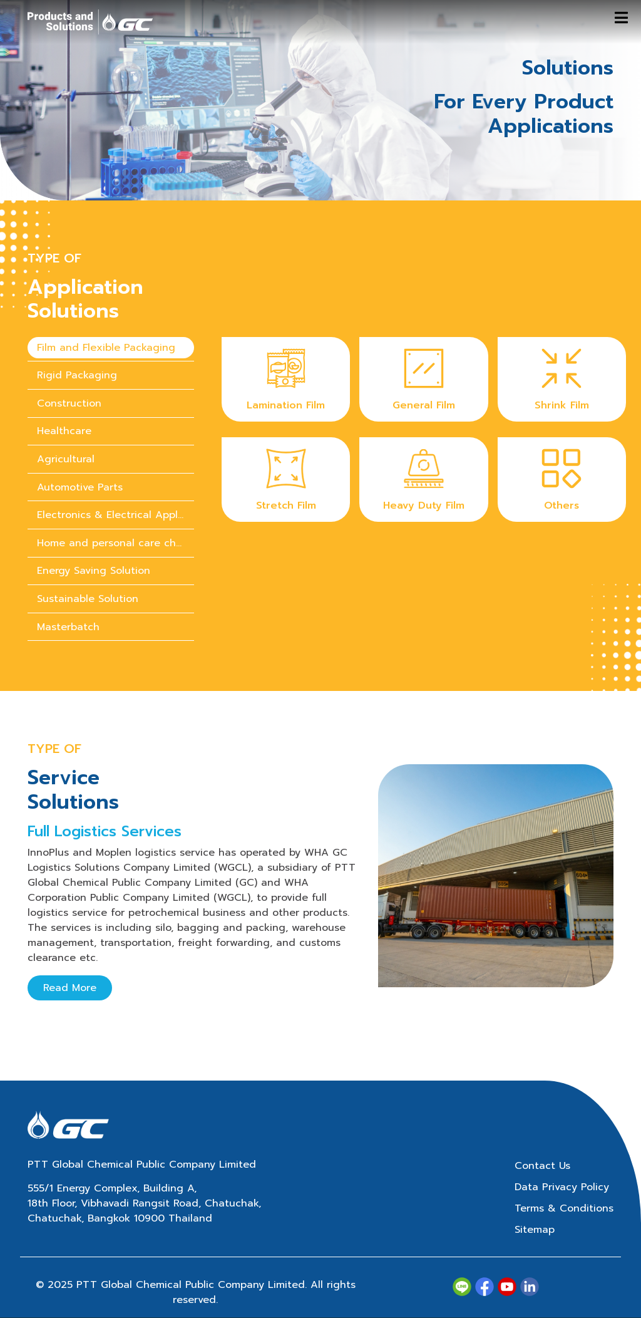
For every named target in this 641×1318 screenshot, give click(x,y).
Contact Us (542, 1165)
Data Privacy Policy (562, 1187)
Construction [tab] (69, 403)
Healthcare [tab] (64, 430)
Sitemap (535, 1229)
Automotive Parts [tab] (80, 487)
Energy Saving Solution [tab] (93, 570)
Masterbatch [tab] (68, 627)
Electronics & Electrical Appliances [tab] (115, 514)
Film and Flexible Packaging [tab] (106, 347)
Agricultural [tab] (66, 459)
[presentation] (111, 348)
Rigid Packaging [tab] (77, 375)
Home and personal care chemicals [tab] (115, 543)
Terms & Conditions (564, 1208)
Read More (69, 987)
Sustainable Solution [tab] (87, 598)
